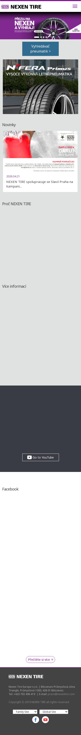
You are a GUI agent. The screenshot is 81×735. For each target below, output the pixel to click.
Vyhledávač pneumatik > (40, 49)
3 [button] (43, 37)
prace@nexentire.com (61, 694)
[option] (40, 25)
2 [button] (41, 37)
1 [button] (37, 37)
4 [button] (46, 37)
